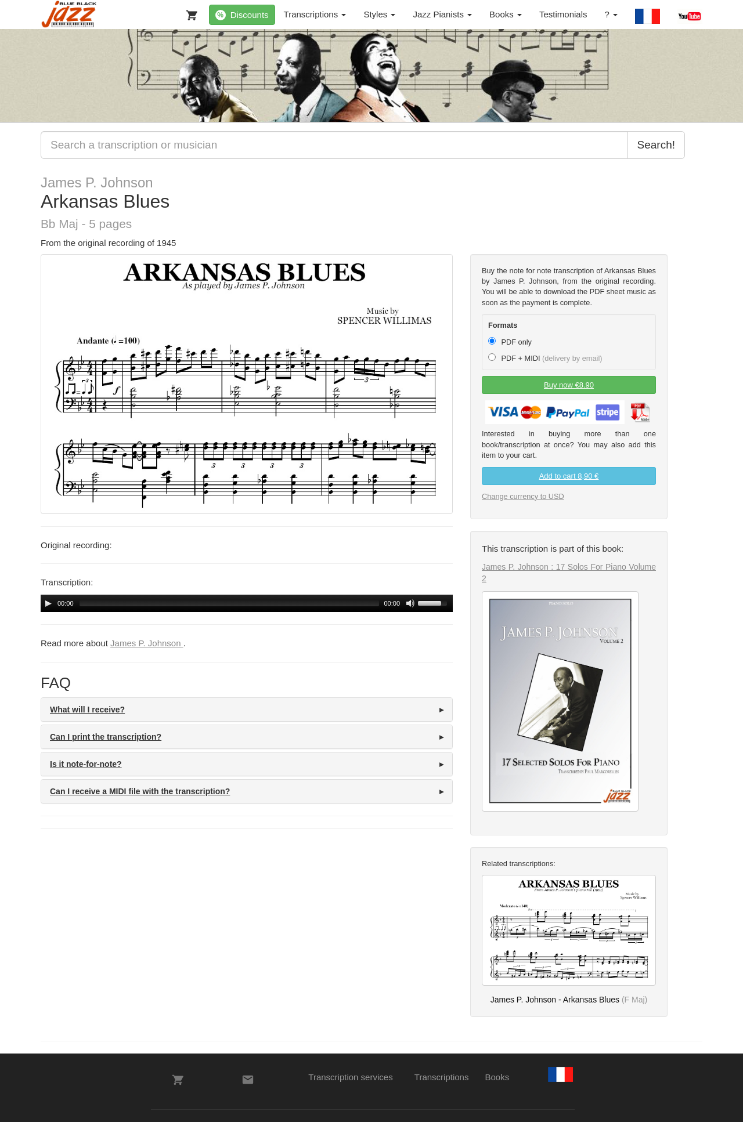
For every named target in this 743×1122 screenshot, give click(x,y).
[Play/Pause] (48, 603)
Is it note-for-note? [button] (86, 764)
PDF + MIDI (545, 358)
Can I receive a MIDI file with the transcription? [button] (140, 791)
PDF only (510, 341)
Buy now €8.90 (569, 385)
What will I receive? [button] (87, 709)
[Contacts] (248, 1079)
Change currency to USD (523, 496)
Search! (656, 145)
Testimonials (563, 14)
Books (505, 14)
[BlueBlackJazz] (69, 14)
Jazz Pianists (442, 14)
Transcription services (350, 1077)
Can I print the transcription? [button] (105, 736)
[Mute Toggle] (410, 603)
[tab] (246, 709)
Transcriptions (315, 14)
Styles (379, 14)
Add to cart (569, 476)
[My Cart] (189, 13)
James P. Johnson (97, 182)
